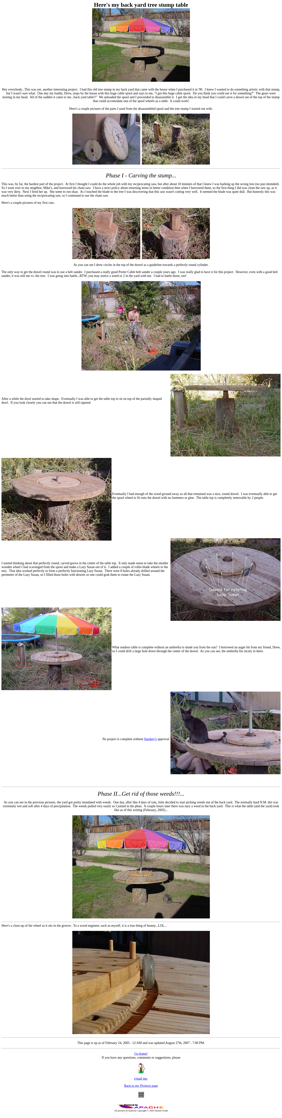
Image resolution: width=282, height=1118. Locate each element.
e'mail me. (141, 1077)
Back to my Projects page (141, 1086)
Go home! (141, 1054)
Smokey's (150, 739)
